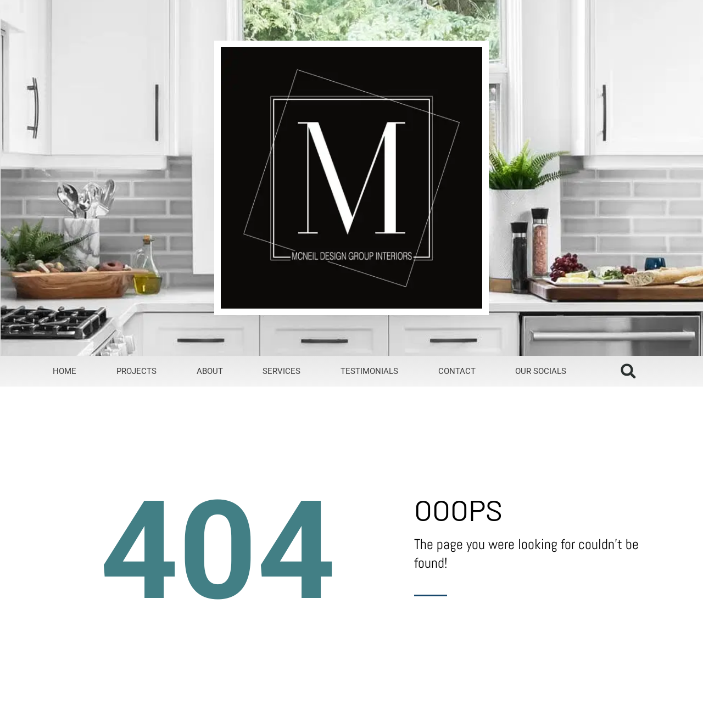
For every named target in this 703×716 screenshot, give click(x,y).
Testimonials (369, 371)
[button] (628, 371)
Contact (457, 371)
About (210, 371)
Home (64, 371)
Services (281, 371)
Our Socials (540, 371)
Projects (136, 371)
